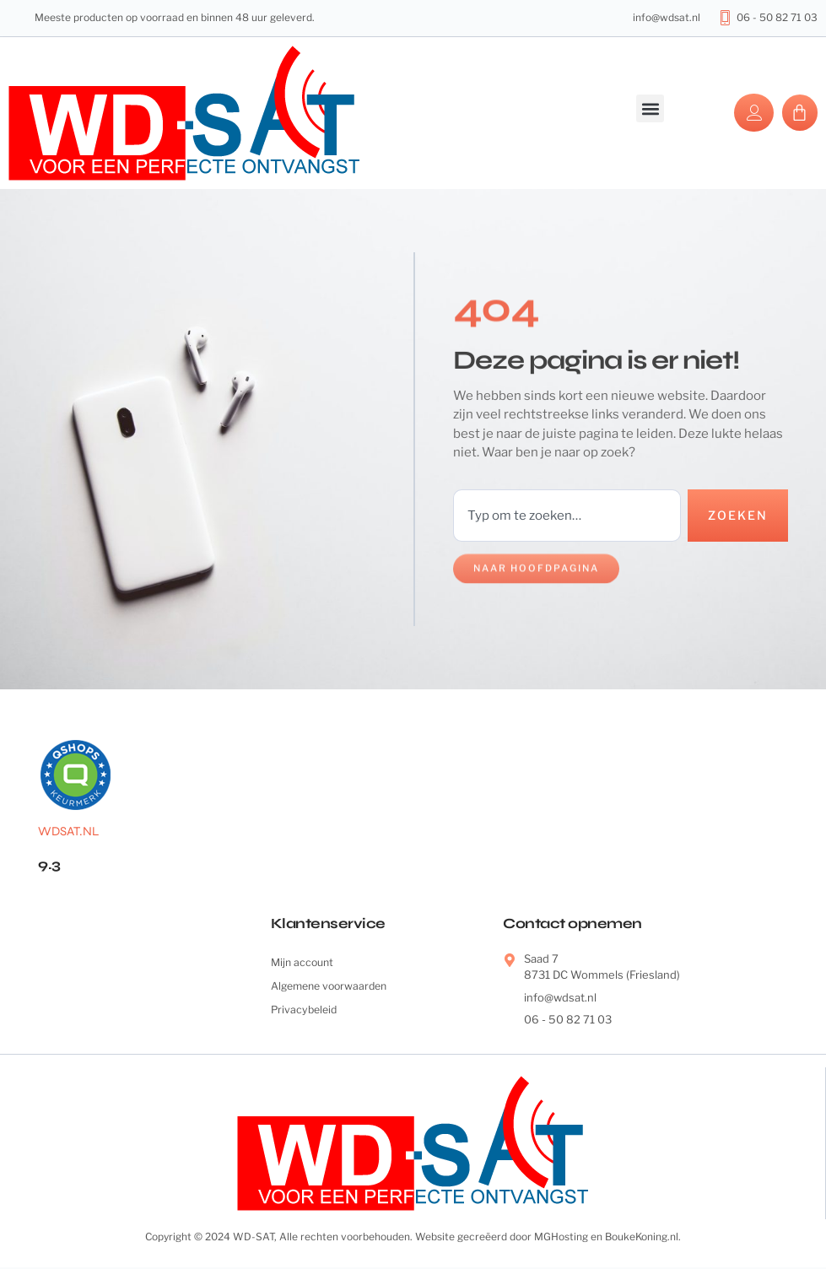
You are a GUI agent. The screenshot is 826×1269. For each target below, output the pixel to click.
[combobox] (565, 516)
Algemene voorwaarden (333, 989)
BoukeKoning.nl (641, 1237)
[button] (650, 108)
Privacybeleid (306, 1013)
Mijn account (304, 963)
